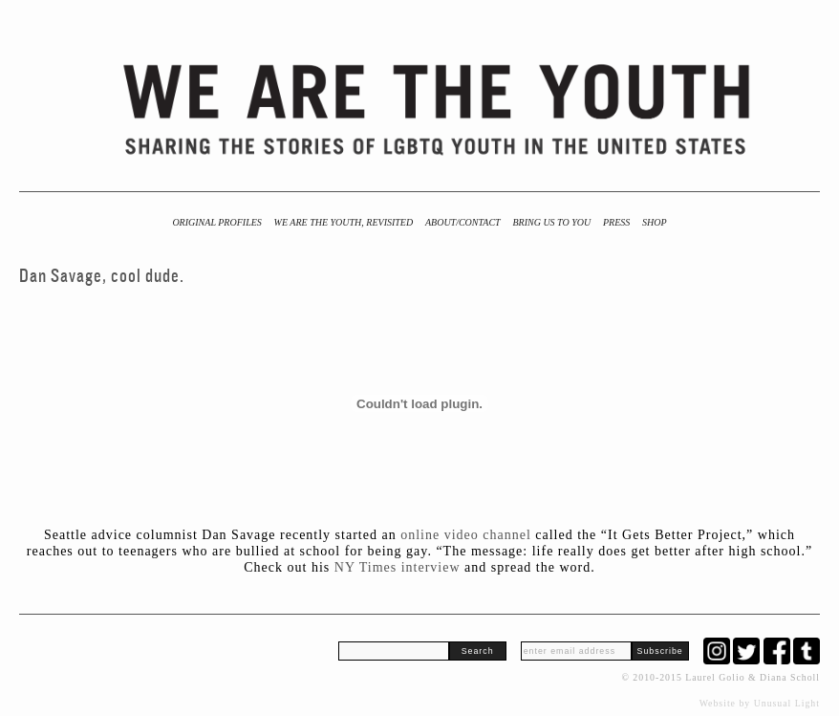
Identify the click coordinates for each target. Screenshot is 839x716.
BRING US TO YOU (551, 222)
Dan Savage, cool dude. (101, 276)
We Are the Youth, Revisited (344, 222)
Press (616, 222)
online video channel (467, 535)
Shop (654, 222)
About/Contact (463, 222)
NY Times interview (397, 567)
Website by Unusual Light (759, 703)
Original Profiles (216, 222)
